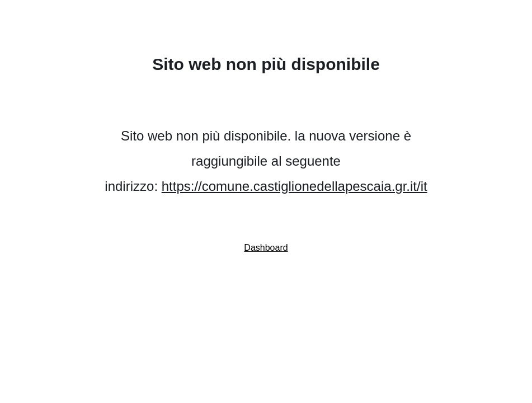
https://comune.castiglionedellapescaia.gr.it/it (294, 186)
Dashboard (266, 247)
